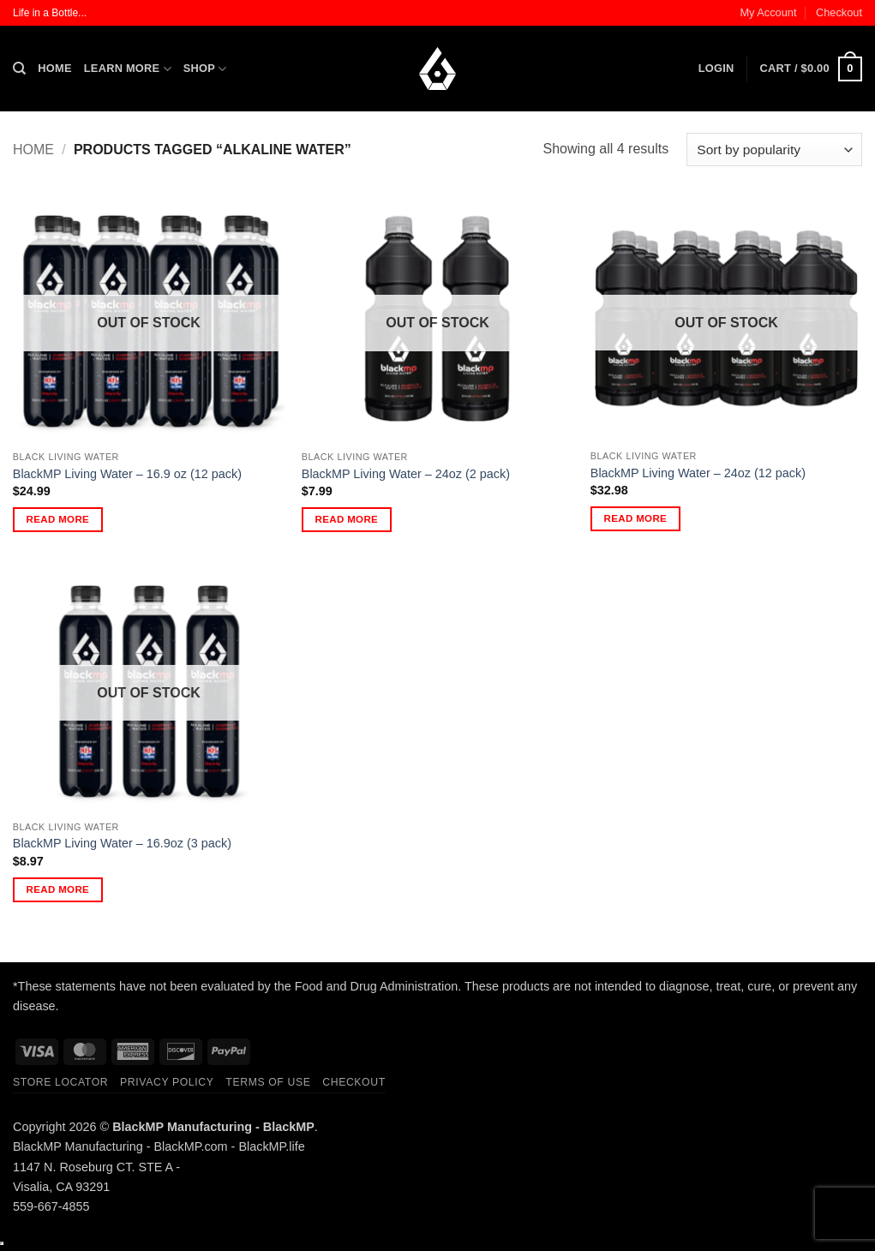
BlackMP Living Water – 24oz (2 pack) (406, 474)
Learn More (127, 69)
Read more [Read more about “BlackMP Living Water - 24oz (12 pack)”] (636, 518)
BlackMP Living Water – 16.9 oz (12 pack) (127, 474)
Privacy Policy (166, 1082)
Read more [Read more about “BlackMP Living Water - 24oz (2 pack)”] (347, 519)
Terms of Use (267, 1082)
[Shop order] (774, 149)
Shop (205, 69)
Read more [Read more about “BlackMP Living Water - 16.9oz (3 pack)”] (58, 889)
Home (54, 68)
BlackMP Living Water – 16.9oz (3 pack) (122, 843)
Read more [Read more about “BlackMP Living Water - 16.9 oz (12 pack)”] (58, 519)
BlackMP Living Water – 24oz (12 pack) (698, 473)
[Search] (19, 68)
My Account (768, 12)
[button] (716, 68)
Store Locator (60, 1082)
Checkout (839, 12)
